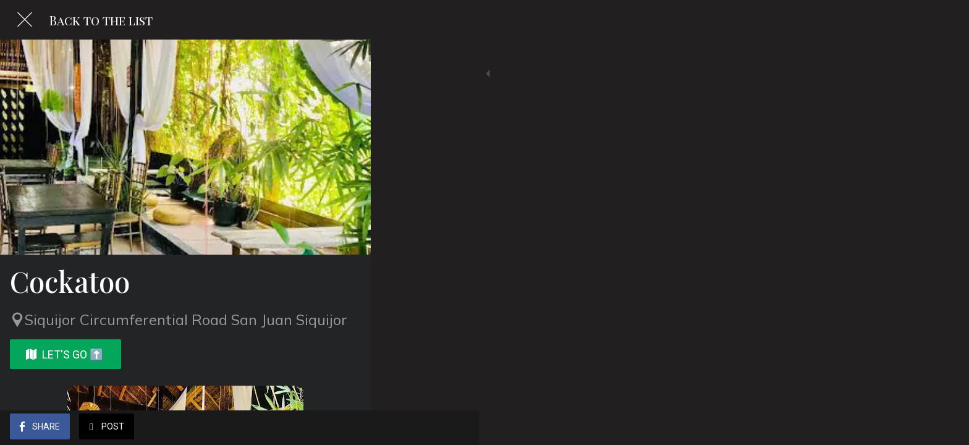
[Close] (24, 19)
